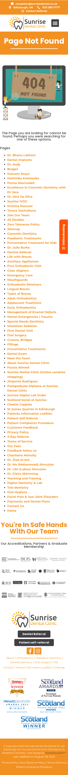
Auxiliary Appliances (23, 261)
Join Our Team (18, 215)
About (10, 658)
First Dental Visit (20, 330)
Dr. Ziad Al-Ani (18, 460)
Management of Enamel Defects (31, 312)
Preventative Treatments (26, 349)
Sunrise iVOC (17, 201)
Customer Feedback (22, 427)
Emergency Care (20, 275)
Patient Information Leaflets (34, 667)
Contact (8, 667)
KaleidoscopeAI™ (55, 752)
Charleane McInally (21, 455)
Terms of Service (19, 441)
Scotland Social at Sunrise (27, 400)
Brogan (12, 169)
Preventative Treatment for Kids (32, 243)
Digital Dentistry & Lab (24, 483)
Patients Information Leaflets (29, 413)
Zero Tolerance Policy (23, 224)
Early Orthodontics (21, 307)
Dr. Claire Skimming (22, 473)
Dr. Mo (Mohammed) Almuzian (30, 464)
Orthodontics (25, 658)
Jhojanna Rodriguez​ (22, 381)
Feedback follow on (22, 450)
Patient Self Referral (22, 418)
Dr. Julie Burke (18, 247)
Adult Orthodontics (22, 298)
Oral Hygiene (17, 492)
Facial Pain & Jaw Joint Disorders (32, 497)
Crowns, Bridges (19, 340)
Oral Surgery (16, 335)
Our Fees (14, 446)
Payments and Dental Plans (28, 501)
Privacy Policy (18, 432)
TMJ (55, 662)
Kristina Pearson (20, 206)
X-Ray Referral (18, 436)
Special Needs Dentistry (25, 321)
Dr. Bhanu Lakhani (21, 155)
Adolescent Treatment (24, 303)
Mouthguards (17, 280)
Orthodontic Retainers (24, 284)
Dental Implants (19, 160)
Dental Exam (17, 353)
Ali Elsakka (15, 219)
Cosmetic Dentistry (22, 233)
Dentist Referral (19, 252)
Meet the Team (18, 358)
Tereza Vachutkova (21, 210)
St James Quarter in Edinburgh (31, 409)
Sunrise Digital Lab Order (27, 395)
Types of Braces (19, 293)
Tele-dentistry (17, 487)
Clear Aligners (18, 270)
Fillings (12, 344)
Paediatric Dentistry (48, 658)
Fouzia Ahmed (18, 367)
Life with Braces (19, 256)
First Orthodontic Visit (24, 266)
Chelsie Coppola (19, 404)
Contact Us (15, 506)
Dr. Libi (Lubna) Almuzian (26, 469)
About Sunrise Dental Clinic (28, 363)
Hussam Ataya (18, 173)
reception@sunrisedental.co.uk (36, 3)
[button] (55, 23)
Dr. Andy (13, 164)
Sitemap (13, 229)
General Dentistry (21, 662)
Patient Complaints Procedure (30, 423)
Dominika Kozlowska (23, 178)
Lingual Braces (18, 289)
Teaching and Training (24, 478)
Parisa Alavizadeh (21, 183)
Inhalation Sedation (22, 326)
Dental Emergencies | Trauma (30, 317)
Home (11, 510)
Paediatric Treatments (24, 238)
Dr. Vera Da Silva (19, 196)
